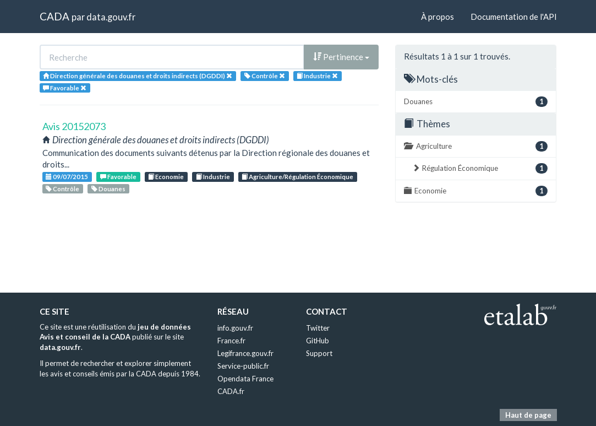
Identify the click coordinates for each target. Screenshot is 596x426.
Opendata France (245, 378)
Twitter (318, 327)
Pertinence (341, 57)
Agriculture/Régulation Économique (297, 176)
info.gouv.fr (235, 327)
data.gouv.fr (110, 17)
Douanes (108, 188)
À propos (437, 16)
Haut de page (528, 415)
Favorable (118, 176)
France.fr (231, 340)
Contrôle (62, 188)
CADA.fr (230, 391)
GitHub (317, 340)
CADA (54, 16)
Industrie (213, 176)
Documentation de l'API (514, 16)
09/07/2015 (67, 176)
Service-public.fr (243, 366)
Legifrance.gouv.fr (245, 353)
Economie (166, 176)
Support (319, 353)
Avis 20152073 (74, 126)
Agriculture (476, 146)
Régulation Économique (480, 168)
